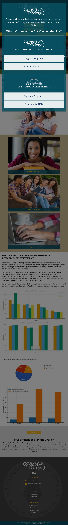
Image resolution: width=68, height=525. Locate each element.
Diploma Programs (34, 96)
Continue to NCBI (34, 104)
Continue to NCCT (34, 66)
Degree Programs (34, 58)
